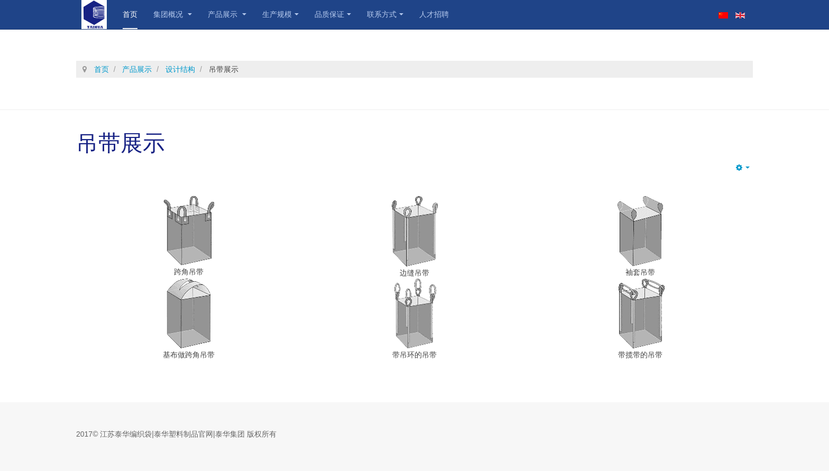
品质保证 (333, 14)
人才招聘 (434, 14)
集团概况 (172, 14)
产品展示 (227, 14)
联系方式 (385, 14)
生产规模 (280, 14)
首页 (130, 14)
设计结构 (180, 69)
